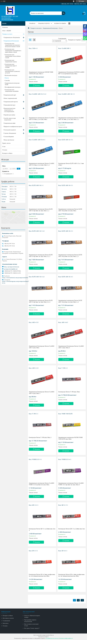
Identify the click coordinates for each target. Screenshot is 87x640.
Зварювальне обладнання (12, 37)
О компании (6, 620)
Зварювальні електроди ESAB (12, 83)
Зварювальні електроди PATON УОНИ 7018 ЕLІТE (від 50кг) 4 (41, 72)
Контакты (5, 623)
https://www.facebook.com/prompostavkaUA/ (15, 277)
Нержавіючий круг (9, 105)
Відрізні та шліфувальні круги (13, 126)
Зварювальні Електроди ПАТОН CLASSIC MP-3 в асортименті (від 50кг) (71, 72)
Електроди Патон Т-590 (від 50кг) (69, 392)
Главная (32, 23)
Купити (37, 85)
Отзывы (4, 150)
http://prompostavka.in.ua (11, 267)
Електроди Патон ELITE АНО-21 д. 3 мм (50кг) (71, 164)
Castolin (7, 80)
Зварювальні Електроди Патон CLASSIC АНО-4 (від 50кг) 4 (71, 346)
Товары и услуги (44, 23)
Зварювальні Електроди (50, 28)
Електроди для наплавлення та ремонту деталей (12, 71)
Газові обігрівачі (9, 136)
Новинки (5, 27)
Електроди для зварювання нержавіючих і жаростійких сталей (13, 50)
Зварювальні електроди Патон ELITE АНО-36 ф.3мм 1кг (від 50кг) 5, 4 (70, 301)
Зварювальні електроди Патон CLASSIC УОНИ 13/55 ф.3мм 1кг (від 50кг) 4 (71, 483)
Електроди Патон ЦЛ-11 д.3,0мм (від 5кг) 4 (42, 529)
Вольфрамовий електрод (12, 87)
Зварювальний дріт (10, 95)
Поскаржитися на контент (52, 638)
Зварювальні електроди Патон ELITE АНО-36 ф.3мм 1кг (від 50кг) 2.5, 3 (41, 255)
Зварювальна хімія (9, 123)
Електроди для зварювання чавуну (11, 61)
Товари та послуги (36, 28)
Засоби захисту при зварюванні (10, 119)
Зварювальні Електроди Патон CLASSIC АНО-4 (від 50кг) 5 (41, 392)
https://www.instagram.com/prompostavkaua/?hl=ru (15, 282)
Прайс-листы (6, 143)
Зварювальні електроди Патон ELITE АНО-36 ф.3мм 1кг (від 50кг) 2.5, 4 (41, 301)
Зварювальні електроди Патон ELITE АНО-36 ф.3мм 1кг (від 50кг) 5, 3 (70, 255)
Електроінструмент (10, 130)
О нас (4, 146)
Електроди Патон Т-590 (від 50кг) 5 (40, 437)
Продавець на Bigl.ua (43, 636)
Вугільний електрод (11, 75)
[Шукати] (63, 12)
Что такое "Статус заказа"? (32, 628)
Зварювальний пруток (11, 101)
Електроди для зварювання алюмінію (12, 90)
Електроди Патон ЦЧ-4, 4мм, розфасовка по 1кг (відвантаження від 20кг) (71, 575)
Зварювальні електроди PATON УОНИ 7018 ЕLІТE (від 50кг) (70, 438)
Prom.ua (52, 635)
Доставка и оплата (8, 618)
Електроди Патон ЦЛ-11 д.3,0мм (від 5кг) (71, 529)
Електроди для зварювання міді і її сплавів (11, 65)
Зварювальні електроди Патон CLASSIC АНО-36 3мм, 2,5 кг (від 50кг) (41, 118)
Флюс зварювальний (10, 98)
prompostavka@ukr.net (11, 269)
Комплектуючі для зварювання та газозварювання (9, 109)
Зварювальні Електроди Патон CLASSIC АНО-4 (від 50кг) (41, 346)
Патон (7, 78)
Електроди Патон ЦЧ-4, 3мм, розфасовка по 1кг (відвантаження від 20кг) (42, 575)
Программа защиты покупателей (30, 620)
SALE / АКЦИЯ (6, 30)
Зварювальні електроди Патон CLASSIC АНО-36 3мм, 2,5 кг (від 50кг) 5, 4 (41, 164)
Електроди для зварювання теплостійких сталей (13, 56)
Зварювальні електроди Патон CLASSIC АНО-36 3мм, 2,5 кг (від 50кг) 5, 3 (71, 118)
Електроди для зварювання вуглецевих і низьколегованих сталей (12, 45)
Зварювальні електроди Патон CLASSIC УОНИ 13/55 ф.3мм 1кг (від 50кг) (41, 483)
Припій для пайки (9, 115)
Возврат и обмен (60, 23)
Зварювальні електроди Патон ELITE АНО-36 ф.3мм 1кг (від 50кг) (70, 209)
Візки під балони (9, 140)
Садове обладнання (10, 133)
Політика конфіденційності (66, 638)
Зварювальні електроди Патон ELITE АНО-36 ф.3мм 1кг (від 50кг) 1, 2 (41, 209)
